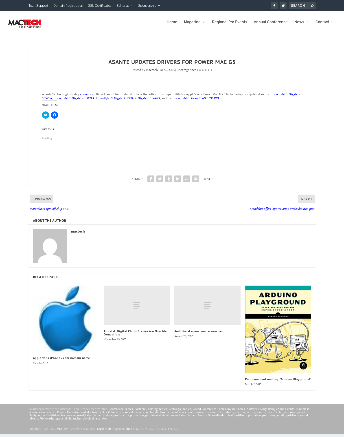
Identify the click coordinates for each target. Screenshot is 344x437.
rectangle (152, 415)
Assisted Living (256, 412)
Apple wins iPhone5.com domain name (61, 361)
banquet (165, 415)
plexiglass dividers (157, 418)
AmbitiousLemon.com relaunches (198, 334)
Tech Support (38, 5)
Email (128, 432)
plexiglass (35, 418)
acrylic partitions (287, 418)
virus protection (133, 418)
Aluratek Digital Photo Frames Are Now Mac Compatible (136, 335)
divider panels (112, 418)
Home (172, 25)
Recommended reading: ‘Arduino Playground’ (278, 382)
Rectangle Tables (180, 412)
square (291, 415)
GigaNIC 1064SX (149, 101)
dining (199, 415)
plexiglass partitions (261, 418)
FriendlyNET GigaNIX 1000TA (74, 101)
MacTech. (63, 432)
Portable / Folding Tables (150, 412)
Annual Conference (271, 25)
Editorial (123, 5)
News (299, 25)
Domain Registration (68, 5)
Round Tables (236, 412)
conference (179, 415)
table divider (93, 418)
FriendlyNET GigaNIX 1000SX (116, 101)
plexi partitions (237, 418)
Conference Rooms (53, 415)
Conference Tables (121, 412)
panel (301, 415)
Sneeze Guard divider (211, 418)
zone (270, 415)
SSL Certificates (100, 5)
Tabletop (280, 415)
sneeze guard (75, 418)
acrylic (140, 415)
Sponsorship (147, 5)
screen (260, 415)
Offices (112, 415)
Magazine (192, 25)
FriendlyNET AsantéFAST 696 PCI (196, 101)
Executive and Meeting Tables (87, 415)
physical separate (94, 421)
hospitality (227, 415)
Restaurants (127, 415)
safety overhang (47, 421)
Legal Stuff (104, 432)
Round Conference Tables (209, 412)
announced (87, 97)
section (240, 415)
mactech (152, 73)
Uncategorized (187, 73)
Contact (322, 25)
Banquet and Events (281, 412)
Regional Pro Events (229, 25)
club (190, 415)
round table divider (183, 418)
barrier (250, 415)
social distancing (54, 418)
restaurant (212, 415)
